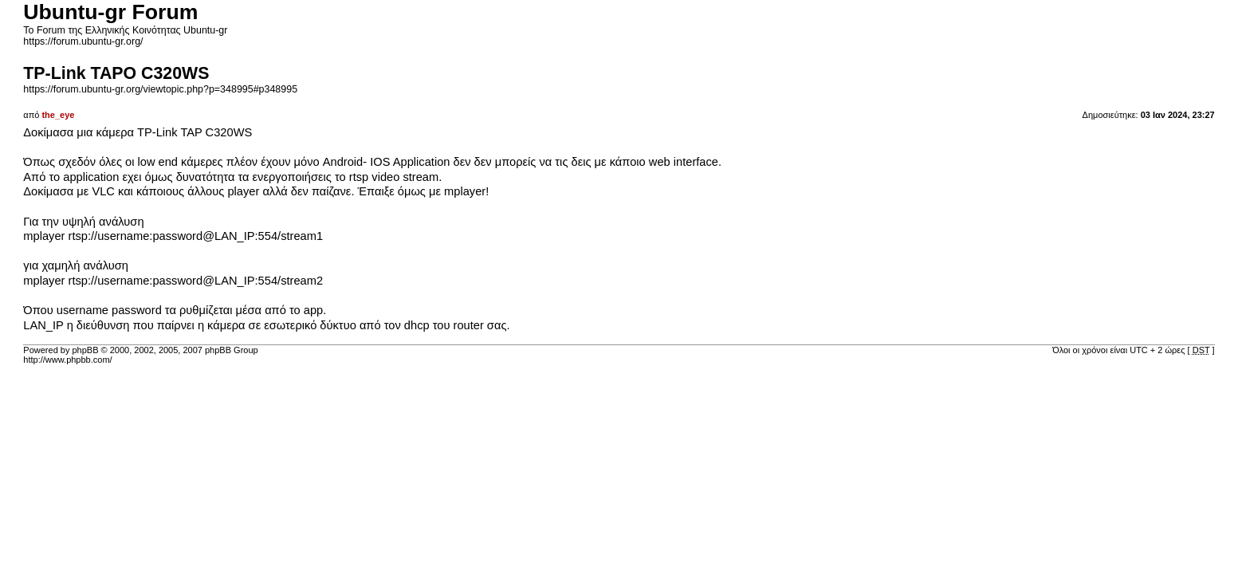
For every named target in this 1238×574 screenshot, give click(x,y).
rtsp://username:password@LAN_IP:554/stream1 (196, 236)
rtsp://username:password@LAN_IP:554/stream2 (196, 280)
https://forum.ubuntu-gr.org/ (83, 41)
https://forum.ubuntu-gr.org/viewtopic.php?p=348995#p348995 (160, 89)
